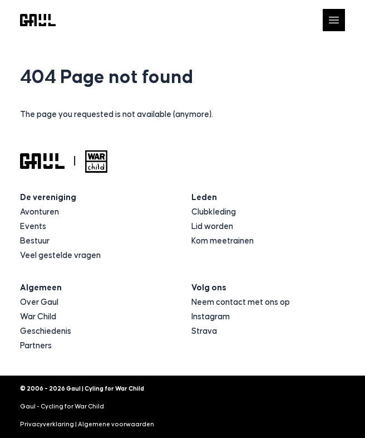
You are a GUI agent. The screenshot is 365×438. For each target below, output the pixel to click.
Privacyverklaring (47, 424)
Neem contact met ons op (240, 302)
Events (33, 226)
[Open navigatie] (334, 20)
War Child (38, 317)
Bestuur (35, 241)
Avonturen (39, 212)
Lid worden (212, 226)
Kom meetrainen (222, 241)
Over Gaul (39, 302)
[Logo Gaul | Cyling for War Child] (38, 20)
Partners (36, 346)
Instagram (210, 317)
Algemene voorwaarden (116, 424)
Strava (204, 331)
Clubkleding (213, 212)
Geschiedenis (45, 331)
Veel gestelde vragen (60, 255)
